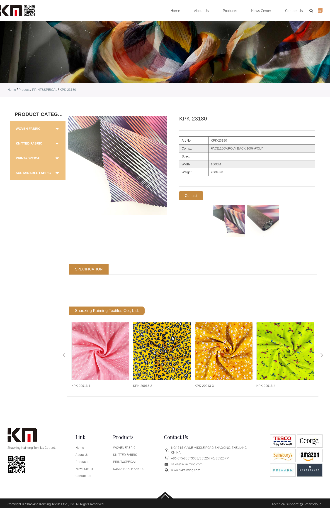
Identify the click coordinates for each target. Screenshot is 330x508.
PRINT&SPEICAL (44, 89)
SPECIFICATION (89, 269)
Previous (64, 355)
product (24, 89)
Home (175, 10)
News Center (261, 10)
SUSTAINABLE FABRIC (33, 173)
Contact (191, 196)
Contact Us (294, 10)
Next (321, 355)
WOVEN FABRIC (28, 128)
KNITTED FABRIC (29, 143)
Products (230, 10)
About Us (201, 10)
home (11, 89)
